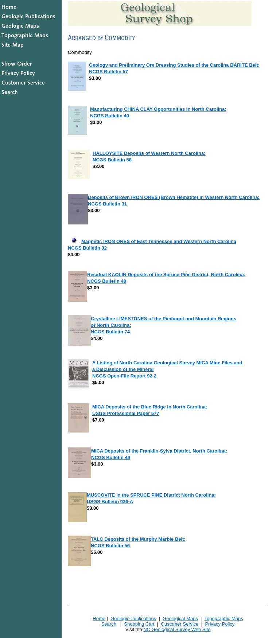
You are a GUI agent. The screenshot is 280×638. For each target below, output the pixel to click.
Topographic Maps (223, 618)
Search (108, 624)
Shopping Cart (139, 624)
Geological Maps (180, 618)
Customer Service (179, 624)
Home (99, 618)
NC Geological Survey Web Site (176, 629)
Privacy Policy (219, 624)
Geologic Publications (133, 618)
